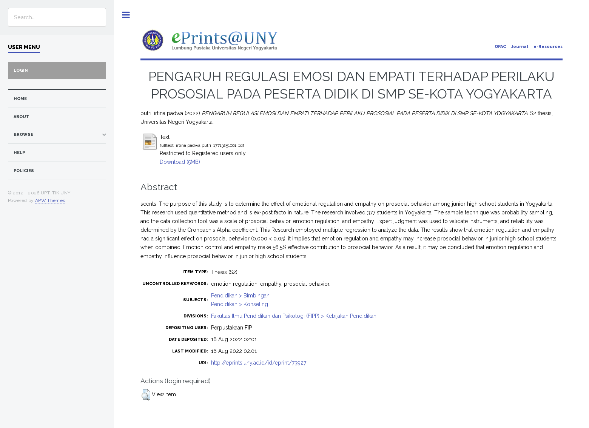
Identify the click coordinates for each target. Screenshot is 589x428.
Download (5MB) (180, 162)
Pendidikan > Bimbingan (240, 296)
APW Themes (50, 200)
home (20, 98)
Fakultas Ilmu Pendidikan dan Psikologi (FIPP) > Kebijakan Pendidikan (293, 316)
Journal (519, 46)
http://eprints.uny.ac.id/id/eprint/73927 (258, 363)
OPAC (500, 46)
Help (19, 152)
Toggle (126, 15)
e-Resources (548, 46)
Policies (24, 170)
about (21, 116)
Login (21, 70)
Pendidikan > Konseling (239, 304)
